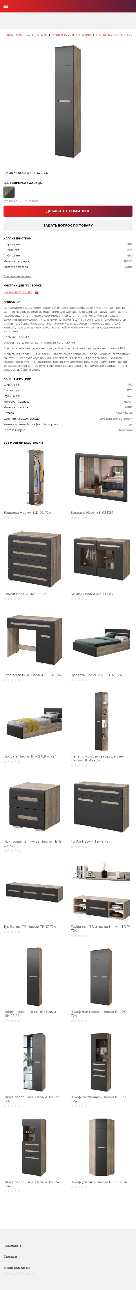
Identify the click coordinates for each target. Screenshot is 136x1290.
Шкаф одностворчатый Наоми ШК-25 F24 (30, 1014)
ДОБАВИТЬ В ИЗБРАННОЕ (68, 211)
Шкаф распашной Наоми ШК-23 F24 (98, 1099)
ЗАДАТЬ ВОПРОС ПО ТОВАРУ (68, 225)
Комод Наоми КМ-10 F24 (92, 594)
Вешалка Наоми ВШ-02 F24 (27, 512)
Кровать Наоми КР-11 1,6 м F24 (96, 675)
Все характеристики (17, 276)
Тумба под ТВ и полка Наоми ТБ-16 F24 (100, 929)
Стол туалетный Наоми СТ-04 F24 (32, 675)
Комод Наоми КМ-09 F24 (25, 594)
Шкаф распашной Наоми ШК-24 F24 (31, 1184)
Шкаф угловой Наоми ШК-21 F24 (99, 1182)
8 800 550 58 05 (17, 1268)
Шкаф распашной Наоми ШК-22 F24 (31, 1099)
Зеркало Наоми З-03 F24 (92, 512)
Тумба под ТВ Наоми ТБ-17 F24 (30, 927)
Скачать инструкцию (18, 292)
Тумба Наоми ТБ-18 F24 (91, 841)
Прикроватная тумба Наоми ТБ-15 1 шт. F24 (33, 843)
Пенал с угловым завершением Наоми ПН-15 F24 (98, 758)
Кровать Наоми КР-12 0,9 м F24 (30, 756)
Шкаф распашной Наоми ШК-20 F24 (98, 1014)
